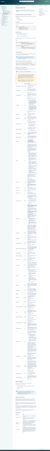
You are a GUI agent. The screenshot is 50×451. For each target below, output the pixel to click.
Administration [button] (40, 3)
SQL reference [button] (36, 3)
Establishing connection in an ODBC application (43, 11)
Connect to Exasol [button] (18, 3)
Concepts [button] (9, 3)
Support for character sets (42, 14)
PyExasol (3, 15)
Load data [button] (22, 3)
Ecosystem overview (4, 7)
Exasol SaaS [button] (44, 3)
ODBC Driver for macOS (6, 12)
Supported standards (41, 13)
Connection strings (19, 38)
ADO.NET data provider (5, 14)
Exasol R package (4, 16)
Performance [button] (31, 3)
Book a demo (47, 1)
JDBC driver (3, 9)
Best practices (41, 15)
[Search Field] (26, 1)
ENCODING (31, 96)
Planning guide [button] (13, 3)
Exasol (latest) (17, 5)
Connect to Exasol (3, 6)
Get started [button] (5, 3)
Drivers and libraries (4, 8)
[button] (33, 1)
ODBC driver (29, 5)
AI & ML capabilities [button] (27, 3)
